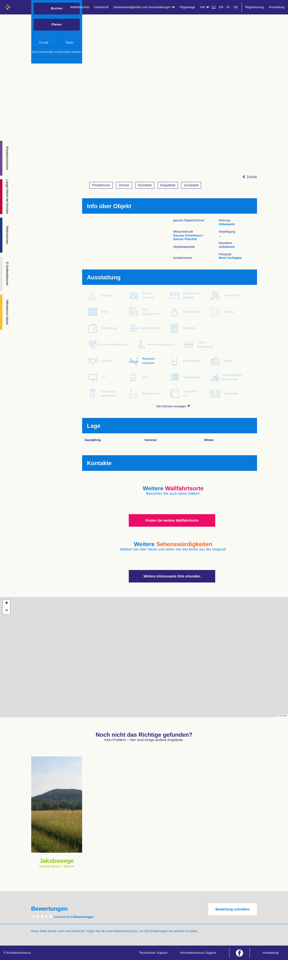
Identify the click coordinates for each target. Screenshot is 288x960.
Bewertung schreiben (232, 909)
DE (236, 7)
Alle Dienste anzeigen (173, 406)
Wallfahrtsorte (79, 7)
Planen (56, 24)
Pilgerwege (187, 7)
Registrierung (254, 7)
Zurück (249, 177)
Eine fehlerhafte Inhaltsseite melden (56, 52)
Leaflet (283, 716)
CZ (214, 7)
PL (228, 7)
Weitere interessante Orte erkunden (172, 576)
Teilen (69, 42)
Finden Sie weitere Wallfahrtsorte (172, 520)
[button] (6, 603)
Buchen (56, 8)
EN (221, 7)
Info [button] (204, 7)
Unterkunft (101, 7)
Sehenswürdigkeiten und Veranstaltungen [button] (144, 7)
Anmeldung (276, 7)
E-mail (43, 42)
